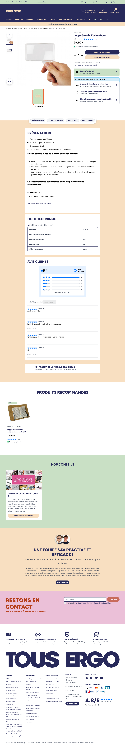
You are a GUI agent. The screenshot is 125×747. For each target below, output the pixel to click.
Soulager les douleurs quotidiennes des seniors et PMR (14, 710)
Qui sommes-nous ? (51, 674)
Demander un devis (102, 53)
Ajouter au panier (102, 48)
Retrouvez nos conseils (23, 511)
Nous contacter (50, 680)
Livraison (28, 680)
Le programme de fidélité (33, 701)
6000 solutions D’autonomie (45, 635)
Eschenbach (77, 27)
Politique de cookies (73, 738)
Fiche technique (56, 116)
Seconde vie (97, 15)
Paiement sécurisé (71, 635)
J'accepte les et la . (89, 598)
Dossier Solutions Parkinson (54, 697)
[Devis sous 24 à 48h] (117, 68)
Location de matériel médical (34, 693)
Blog (107, 15)
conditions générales (82, 598)
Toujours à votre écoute (15, 635)
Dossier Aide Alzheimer (52, 694)
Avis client (72, 116)
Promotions (29, 720)
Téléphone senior (11, 694)
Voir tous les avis (92, 700)
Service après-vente (31, 709)
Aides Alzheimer (10, 697)
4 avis (95, 34)
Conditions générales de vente (37, 738)
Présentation (38, 116)
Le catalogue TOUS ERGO (53, 683)
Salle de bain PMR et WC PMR (14, 677)
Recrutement (49, 688)
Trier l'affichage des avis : (34, 297)
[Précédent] (9, 30)
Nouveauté (29, 717)
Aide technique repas (12, 683)
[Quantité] (78, 50)
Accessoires (87, 116)
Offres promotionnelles (32, 712)
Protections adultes (11, 688)
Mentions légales (22, 738)
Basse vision (9, 700)
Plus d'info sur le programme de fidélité (85, 60)
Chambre (8, 680)
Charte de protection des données (57, 738)
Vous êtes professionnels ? (33, 674)
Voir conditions (42, 2)
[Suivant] (9, 77)
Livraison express (100, 635)
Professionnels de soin (12, 691)
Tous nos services (31, 677)
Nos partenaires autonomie (53, 691)
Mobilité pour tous (11, 674)
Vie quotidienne (10, 686)
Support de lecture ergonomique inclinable (17, 426)
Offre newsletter (30, 714)
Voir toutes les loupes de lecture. (39, 199)
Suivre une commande (32, 688)
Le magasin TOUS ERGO (52, 677)
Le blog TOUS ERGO (51, 686)
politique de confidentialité (101, 598)
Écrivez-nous (62, 578)
